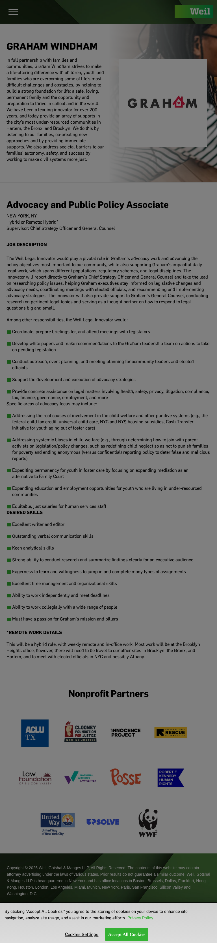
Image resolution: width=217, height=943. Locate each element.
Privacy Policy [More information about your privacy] (140, 920)
